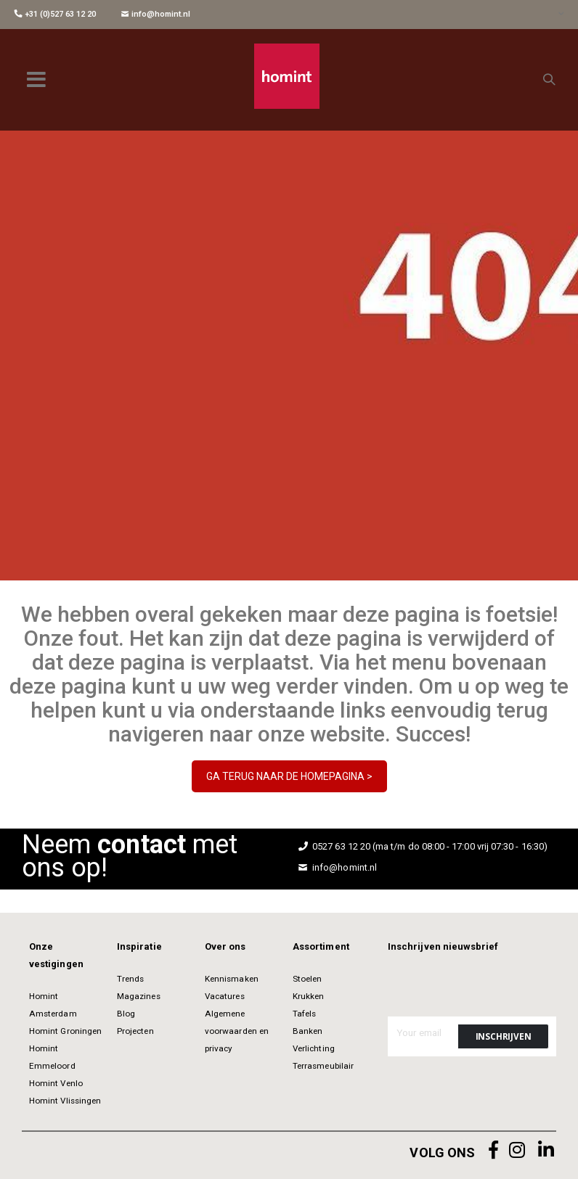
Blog (126, 1013)
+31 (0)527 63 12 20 (55, 14)
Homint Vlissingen (65, 1101)
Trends (130, 979)
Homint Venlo (56, 1083)
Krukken (308, 996)
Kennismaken (232, 979)
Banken (307, 1031)
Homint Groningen (65, 1031)
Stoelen (307, 979)
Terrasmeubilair (323, 1066)
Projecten (135, 1031)
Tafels (304, 1013)
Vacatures (225, 996)
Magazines (138, 996)
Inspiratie (139, 946)
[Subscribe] (503, 1036)
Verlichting (314, 1048)
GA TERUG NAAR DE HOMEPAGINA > (289, 776)
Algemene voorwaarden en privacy (237, 1030)
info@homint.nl (155, 14)
